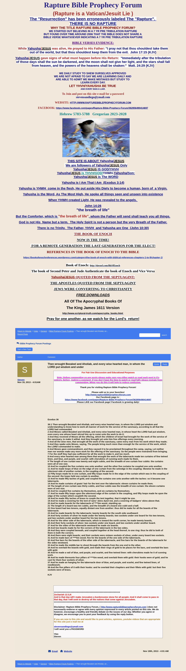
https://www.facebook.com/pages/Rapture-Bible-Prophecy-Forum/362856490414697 (108, 399)
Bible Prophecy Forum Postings (61, 331)
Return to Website (24, 331)
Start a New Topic (24, 349)
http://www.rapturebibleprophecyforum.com (108, 394)
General (44, 331)
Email (55, 651)
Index (36, 331)
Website (68, 651)
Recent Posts (22, 334)
